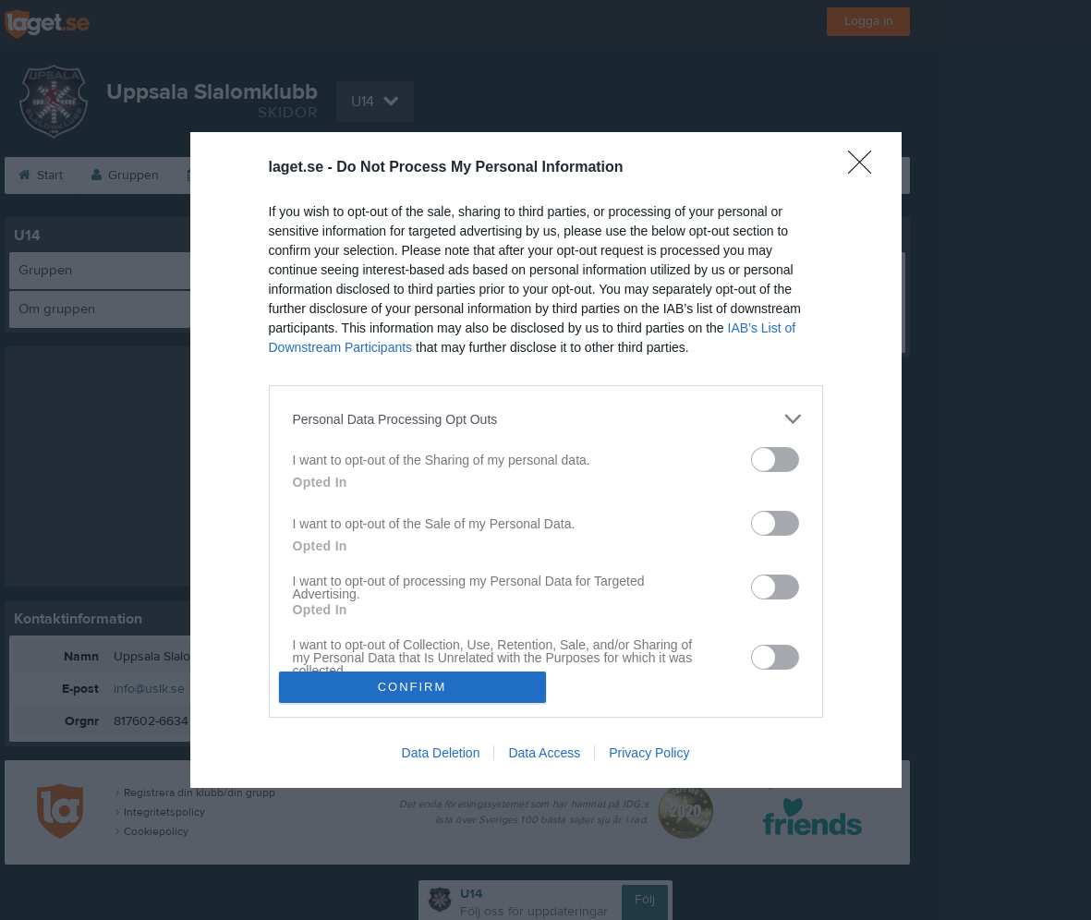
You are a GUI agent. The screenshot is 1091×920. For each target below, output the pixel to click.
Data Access (544, 752)
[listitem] (546, 419)
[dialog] (546, 460)
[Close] (865, 168)
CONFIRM (412, 687)
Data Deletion (441, 752)
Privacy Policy (649, 752)
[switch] (775, 459)
